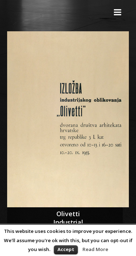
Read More (95, 249)
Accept (65, 249)
